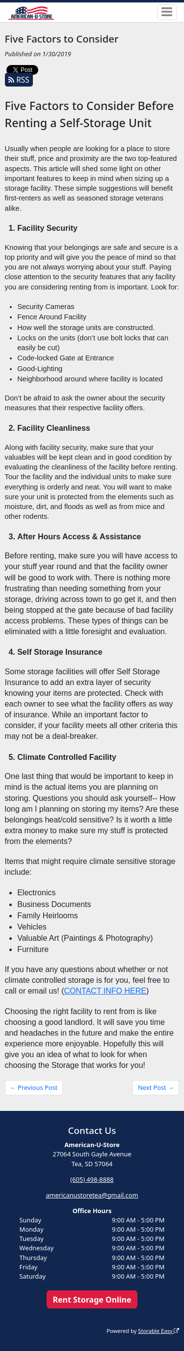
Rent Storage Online (92, 1299)
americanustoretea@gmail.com (92, 1195)
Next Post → (156, 1087)
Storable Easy (158, 1330)
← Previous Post (33, 1087)
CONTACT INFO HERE (105, 991)
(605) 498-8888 (91, 1179)
